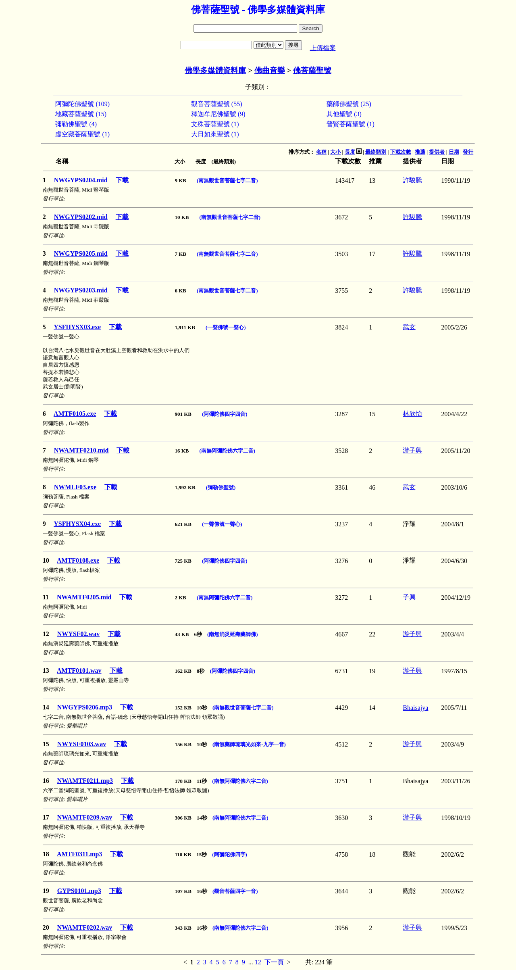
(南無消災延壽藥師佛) (232, 634)
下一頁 (274, 962)
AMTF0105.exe (75, 413)
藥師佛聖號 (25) (349, 103)
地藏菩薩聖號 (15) (80, 114)
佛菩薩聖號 (312, 70)
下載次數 (400, 152)
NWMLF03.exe (75, 487)
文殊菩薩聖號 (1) (215, 124)
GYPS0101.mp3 (79, 890)
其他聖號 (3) (344, 114)
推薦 (420, 152)
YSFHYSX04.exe (77, 523)
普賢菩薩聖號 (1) (351, 124)
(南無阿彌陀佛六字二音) (227, 451)
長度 (350, 152)
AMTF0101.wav (79, 670)
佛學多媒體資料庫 (215, 70)
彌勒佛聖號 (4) (76, 124)
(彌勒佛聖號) (221, 487)
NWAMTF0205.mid (84, 597)
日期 (454, 152)
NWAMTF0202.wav (84, 927)
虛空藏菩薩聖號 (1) (82, 134)
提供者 (437, 152)
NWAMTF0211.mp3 (85, 780)
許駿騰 (412, 180)
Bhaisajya (415, 707)
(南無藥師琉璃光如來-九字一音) (249, 744)
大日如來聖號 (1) (215, 134)
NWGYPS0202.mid (81, 216)
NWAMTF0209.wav (84, 817)
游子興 (412, 450)
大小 (335, 152)
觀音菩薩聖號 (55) (216, 103)
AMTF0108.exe (78, 560)
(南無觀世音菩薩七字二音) (227, 180)
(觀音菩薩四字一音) (235, 891)
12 (258, 962)
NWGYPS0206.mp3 (84, 707)
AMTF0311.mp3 (79, 854)
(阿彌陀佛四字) (229, 854)
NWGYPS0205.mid (81, 253)
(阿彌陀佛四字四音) (225, 414)
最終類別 (375, 152)
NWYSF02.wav (78, 633)
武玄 (409, 326)
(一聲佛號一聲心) (226, 327)
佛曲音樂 (269, 70)
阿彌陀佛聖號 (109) (82, 103)
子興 (409, 597)
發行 (468, 152)
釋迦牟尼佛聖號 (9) (218, 114)
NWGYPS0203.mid (81, 290)
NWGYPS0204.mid (81, 180)
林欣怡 (412, 413)
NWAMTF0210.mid (81, 450)
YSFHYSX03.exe (77, 326)
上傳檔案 (323, 47)
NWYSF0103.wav (81, 744)
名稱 (321, 152)
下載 (122, 180)
